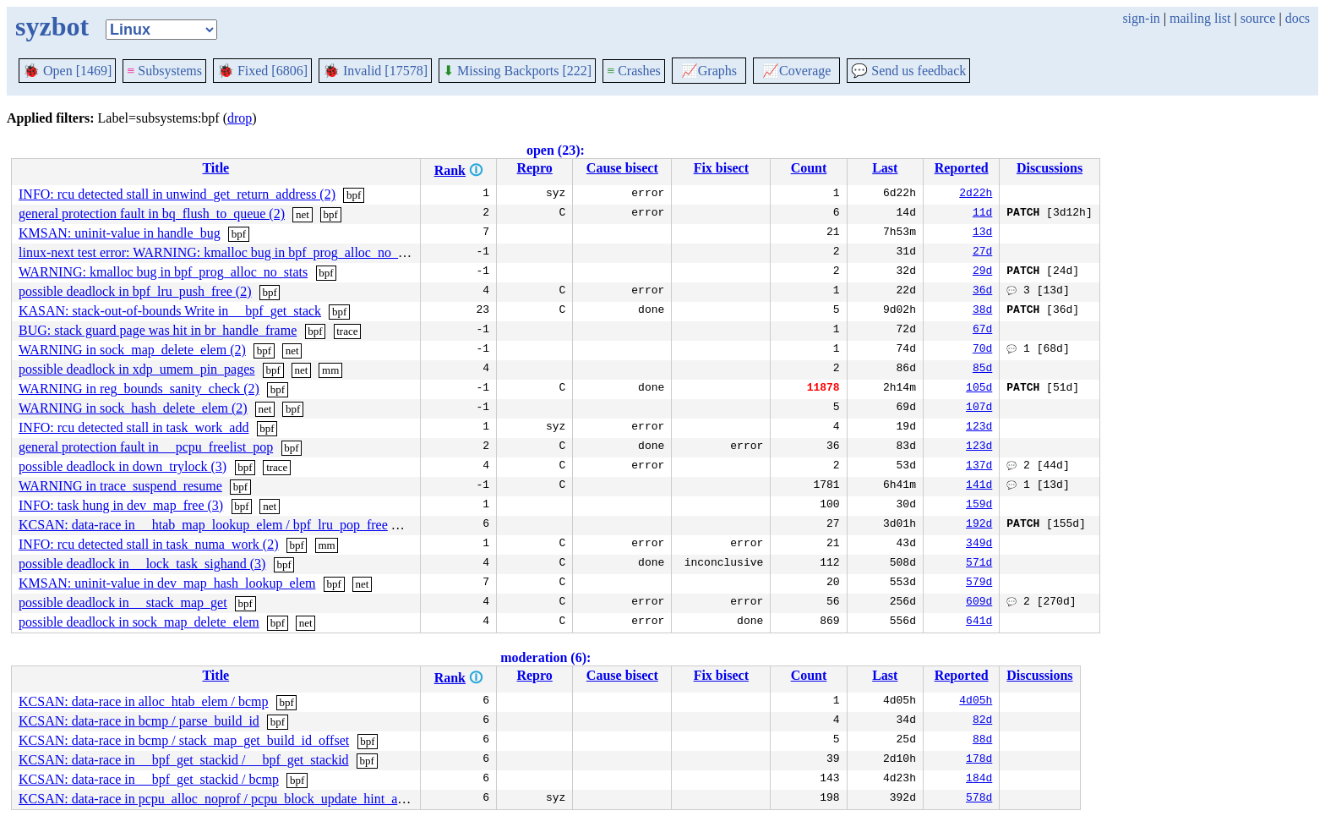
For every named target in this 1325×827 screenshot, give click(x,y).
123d (979, 427)
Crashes (634, 70)
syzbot (52, 26)
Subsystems (164, 70)
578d (979, 799)
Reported (962, 168)
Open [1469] (67, 70)
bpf (353, 195)
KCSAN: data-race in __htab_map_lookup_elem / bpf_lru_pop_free (203, 525)
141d (979, 486)
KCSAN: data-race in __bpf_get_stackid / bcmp (149, 779)
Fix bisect (721, 168)
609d (979, 603)
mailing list (1200, 18)
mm (330, 370)
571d (979, 564)
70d (982, 350)
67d (982, 330)
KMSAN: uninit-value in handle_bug (120, 233)
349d (979, 544)
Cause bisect (622, 168)
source (1258, 18)
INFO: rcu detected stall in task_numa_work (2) (148, 544)
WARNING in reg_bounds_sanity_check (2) (139, 388)
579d (979, 583)
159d (979, 505)
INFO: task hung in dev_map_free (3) (121, 505)
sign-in (1140, 18)
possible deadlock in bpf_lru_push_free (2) (135, 291)
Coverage (796, 70)
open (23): (555, 150)
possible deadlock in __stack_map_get (123, 602)
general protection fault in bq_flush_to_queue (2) (152, 213)
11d (982, 214)
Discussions (1049, 168)
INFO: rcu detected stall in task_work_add (133, 427)
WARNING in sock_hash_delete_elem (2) (133, 408)
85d (982, 369)
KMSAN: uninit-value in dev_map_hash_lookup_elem (167, 583)
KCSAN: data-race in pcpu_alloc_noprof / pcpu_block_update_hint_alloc (218, 798)
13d (982, 233)
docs (1297, 18)
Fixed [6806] (262, 70)
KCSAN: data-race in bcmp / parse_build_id (139, 721)
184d (979, 779)
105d (979, 389)
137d (979, 466)
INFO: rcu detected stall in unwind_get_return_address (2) (177, 194)
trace (346, 331)
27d (982, 252)
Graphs (709, 70)
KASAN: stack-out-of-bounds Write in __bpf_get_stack (170, 311)
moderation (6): (545, 657)
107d (979, 408)
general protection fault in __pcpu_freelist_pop (146, 447)
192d (979, 525)
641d (979, 622)
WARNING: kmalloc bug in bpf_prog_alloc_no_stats (163, 272)
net (302, 214)
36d (982, 291)
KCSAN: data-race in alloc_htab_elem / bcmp (143, 701)
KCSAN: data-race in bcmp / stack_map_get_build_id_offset (184, 740)
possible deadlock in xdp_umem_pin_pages (137, 369)
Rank (450, 170)
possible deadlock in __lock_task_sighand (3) (142, 563)
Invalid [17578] (375, 70)
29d (982, 272)
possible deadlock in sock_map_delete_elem (139, 622)
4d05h (975, 701)
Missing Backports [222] (517, 70)
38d (982, 311)
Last (884, 168)
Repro (534, 168)
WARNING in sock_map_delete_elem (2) (132, 349)
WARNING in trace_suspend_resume (120, 486)
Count (809, 168)
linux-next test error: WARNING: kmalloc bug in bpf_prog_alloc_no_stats (220, 252)
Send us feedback (908, 70)
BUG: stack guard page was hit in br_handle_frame (158, 330)
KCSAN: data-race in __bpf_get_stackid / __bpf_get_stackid (184, 760)
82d (982, 721)
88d (982, 740)
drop (239, 118)
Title (215, 168)
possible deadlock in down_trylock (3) (122, 466)
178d (979, 760)
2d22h (975, 194)
